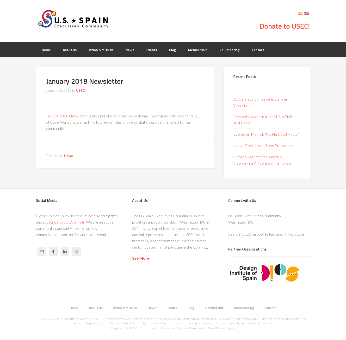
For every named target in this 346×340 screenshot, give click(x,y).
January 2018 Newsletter (67, 116)
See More (140, 258)
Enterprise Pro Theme (156, 328)
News (68, 156)
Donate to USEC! (285, 26)
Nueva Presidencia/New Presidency (263, 145)
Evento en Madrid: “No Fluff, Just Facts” (266, 134)
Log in (231, 328)
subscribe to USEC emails (64, 222)
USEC (74, 19)
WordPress (216, 328)
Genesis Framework (191, 328)
